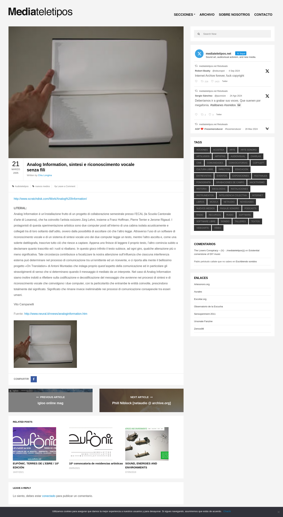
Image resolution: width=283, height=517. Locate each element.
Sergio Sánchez (203, 95)
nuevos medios (42, 186)
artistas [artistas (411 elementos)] (220, 156)
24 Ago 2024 (236, 96)
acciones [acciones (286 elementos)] (202, 150)
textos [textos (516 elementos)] (255, 221)
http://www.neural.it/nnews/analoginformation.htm (55, 313)
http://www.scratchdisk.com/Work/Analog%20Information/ (50, 198)
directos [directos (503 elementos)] (224, 169)
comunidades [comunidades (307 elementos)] (215, 163)
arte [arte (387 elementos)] (232, 150)
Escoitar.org (200, 299)
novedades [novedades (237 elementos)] (247, 202)
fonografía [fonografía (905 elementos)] (203, 182)
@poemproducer (233, 129)
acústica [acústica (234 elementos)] (218, 150)
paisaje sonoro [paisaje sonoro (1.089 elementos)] (229, 208)
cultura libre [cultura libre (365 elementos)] (204, 169)
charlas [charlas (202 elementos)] (256, 156)
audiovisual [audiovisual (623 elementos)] (238, 156)
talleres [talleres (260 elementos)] (240, 221)
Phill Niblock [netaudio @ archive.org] (141, 403)
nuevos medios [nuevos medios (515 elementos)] (205, 208)
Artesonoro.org (202, 284)
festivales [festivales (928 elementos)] (260, 176)
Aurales (198, 291)
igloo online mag (50, 403)
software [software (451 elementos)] (245, 215)
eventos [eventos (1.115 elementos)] (222, 176)
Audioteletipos (22, 186)
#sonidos (230, 105)
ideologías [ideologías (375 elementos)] (218, 189)
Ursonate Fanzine (203, 321)
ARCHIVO (207, 14)
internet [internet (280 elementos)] (257, 195)
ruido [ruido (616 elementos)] (229, 215)
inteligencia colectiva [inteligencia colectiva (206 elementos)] (233, 195)
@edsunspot (218, 71)
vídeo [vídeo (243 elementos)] (217, 228)
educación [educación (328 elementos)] (241, 169)
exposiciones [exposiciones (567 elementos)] (240, 176)
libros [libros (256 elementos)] (200, 202)
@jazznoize (220, 96)
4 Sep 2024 (234, 71)
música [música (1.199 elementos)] (214, 202)
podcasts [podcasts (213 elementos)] (250, 208)
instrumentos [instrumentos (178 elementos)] (205, 195)
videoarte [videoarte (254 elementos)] (202, 228)
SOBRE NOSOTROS (234, 14)
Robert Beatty (202, 70)
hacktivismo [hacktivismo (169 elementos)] (257, 182)
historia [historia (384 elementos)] (201, 189)
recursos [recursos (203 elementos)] (215, 215)
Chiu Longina (45, 175)
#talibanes (216, 105)
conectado (48, 495)
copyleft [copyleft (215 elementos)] (258, 163)
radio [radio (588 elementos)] (199, 215)
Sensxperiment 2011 (204, 314)
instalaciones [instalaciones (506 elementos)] (239, 189)
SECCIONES (183, 14)
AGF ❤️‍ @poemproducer (209, 129)
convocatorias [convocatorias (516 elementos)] (238, 163)
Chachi (227, 511)
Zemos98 (199, 328)
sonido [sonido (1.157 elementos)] (225, 221)
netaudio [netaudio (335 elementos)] (229, 202)
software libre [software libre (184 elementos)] (205, 221)
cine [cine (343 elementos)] (199, 163)
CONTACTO (263, 14)
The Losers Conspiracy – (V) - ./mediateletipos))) (219, 250)
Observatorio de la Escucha (208, 306)
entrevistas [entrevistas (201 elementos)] (203, 176)
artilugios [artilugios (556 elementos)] (202, 156)
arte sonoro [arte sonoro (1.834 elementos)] (248, 150)
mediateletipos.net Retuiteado (213, 66)
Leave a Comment (66, 186)
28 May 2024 (251, 129)
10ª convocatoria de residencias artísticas (96, 463)
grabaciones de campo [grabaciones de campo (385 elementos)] (230, 182)
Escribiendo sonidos (246, 261)
